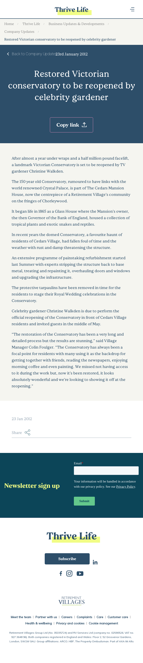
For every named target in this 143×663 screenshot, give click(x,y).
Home (9, 24)
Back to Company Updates (34, 54)
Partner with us (46, 617)
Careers (66, 617)
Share (21, 432)
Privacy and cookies (70, 623)
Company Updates (19, 31)
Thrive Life (31, 24)
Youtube (80, 573)
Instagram (69, 573)
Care (100, 617)
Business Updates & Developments (76, 24)
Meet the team (21, 617)
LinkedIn (95, 561)
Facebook (61, 573)
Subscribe (67, 558)
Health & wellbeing (38, 623)
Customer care (118, 617)
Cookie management (103, 623)
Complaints (84, 617)
